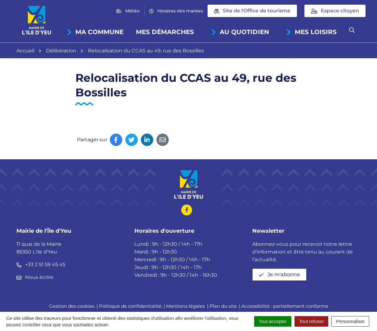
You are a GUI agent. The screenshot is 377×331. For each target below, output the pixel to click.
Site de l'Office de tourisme (252, 11)
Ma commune (94, 32)
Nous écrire (34, 277)
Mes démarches (165, 32)
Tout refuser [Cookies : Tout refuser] (311, 321)
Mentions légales (185, 306)
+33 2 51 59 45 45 (40, 264)
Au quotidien (239, 32)
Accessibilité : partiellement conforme (284, 306)
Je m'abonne (279, 274)
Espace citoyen (335, 11)
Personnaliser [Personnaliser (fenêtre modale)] (350, 321)
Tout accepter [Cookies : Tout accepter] (273, 321)
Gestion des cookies (71, 306)
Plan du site (223, 306)
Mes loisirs (311, 32)
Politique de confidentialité (130, 306)
